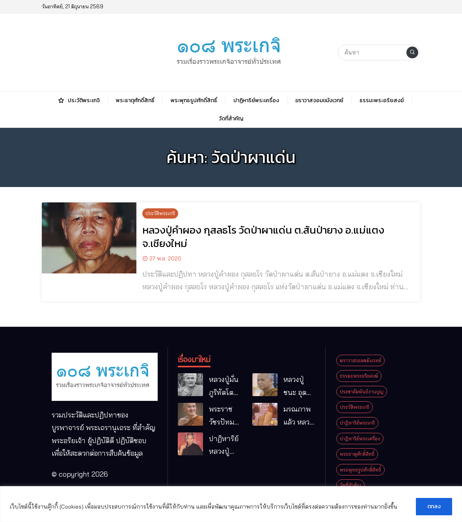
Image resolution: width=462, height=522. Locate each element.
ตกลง (434, 506)
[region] (231, 504)
